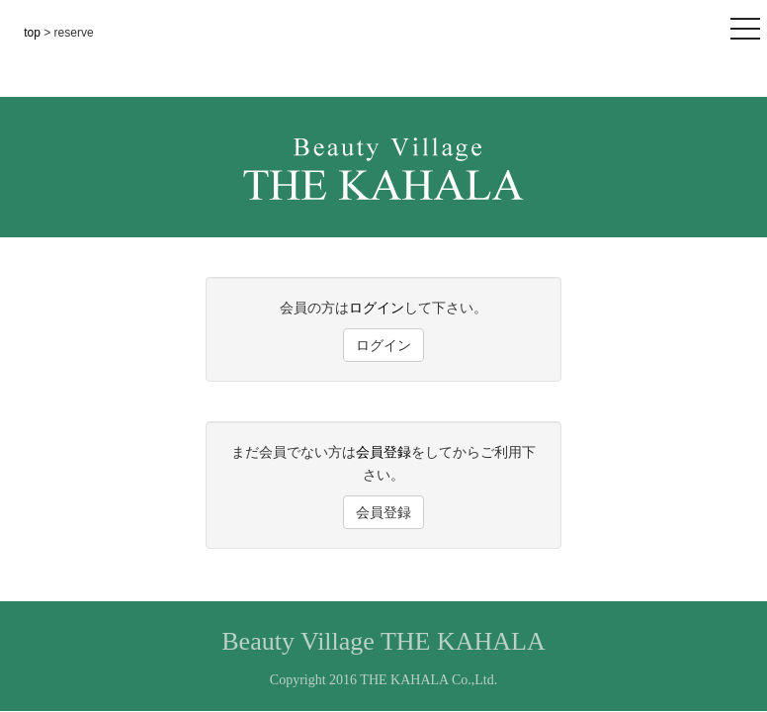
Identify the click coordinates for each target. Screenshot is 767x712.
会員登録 (383, 452)
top (33, 33)
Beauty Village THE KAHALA (383, 641)
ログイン (376, 307)
